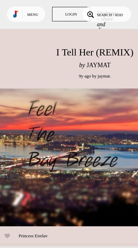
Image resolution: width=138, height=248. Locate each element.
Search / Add (104, 14)
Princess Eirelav (33, 235)
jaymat (104, 76)
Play (69, 157)
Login (71, 14)
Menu (32, 14)
